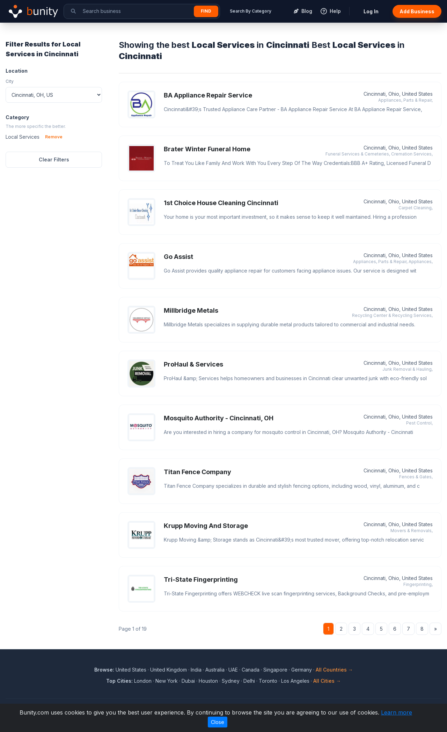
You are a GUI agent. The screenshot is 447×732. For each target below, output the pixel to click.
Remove (54, 136)
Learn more (396, 712)
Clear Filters (54, 159)
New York (166, 681)
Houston (208, 681)
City (10, 81)
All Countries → (334, 670)
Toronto (268, 681)
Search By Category (250, 11)
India (196, 670)
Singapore (275, 670)
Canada (250, 670)
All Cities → (327, 681)
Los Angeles (295, 681)
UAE (233, 670)
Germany (301, 670)
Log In (371, 11)
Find (206, 11)
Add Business (417, 11)
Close (217, 722)
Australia (215, 670)
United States (131, 670)
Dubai (188, 681)
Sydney (231, 681)
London (143, 681)
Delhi (249, 681)
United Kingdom (168, 670)
